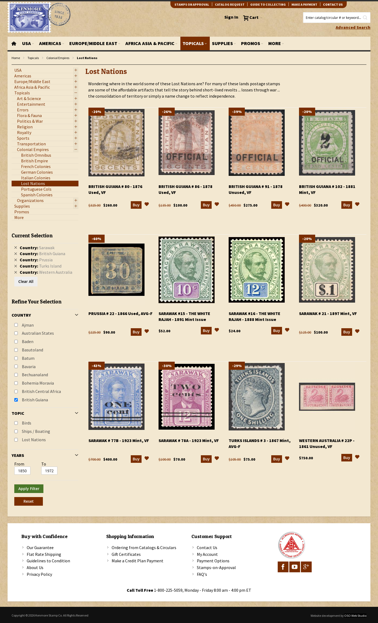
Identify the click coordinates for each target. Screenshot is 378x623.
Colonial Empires (57, 58)
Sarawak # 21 (328, 313)
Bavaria (29, 366)
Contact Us (207, 547)
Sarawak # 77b (118, 440)
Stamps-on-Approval (216, 567)
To (43, 464)
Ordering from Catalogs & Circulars (144, 547)
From (19, 464)
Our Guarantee (40, 547)
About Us (35, 567)
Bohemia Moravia (38, 383)
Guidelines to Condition (48, 560)
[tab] (45, 367)
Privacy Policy (39, 574)
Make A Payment (304, 4)
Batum (28, 358)
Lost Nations (34, 439)
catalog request (230, 4)
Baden (27, 341)
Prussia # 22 (120, 313)
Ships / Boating (36, 431)
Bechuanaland (35, 374)
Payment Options (213, 560)
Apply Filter (28, 488)
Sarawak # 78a (189, 440)
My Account (207, 554)
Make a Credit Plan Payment (137, 560)
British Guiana (35, 399)
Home (16, 58)
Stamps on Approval (191, 4)
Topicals (33, 58)
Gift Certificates (126, 554)
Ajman (28, 325)
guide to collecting (268, 4)
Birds (26, 423)
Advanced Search (353, 27)
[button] (146, 205)
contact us (333, 4)
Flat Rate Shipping (44, 554)
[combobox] (336, 17)
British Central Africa (41, 391)
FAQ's (202, 574)
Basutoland (32, 349)
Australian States (38, 333)
